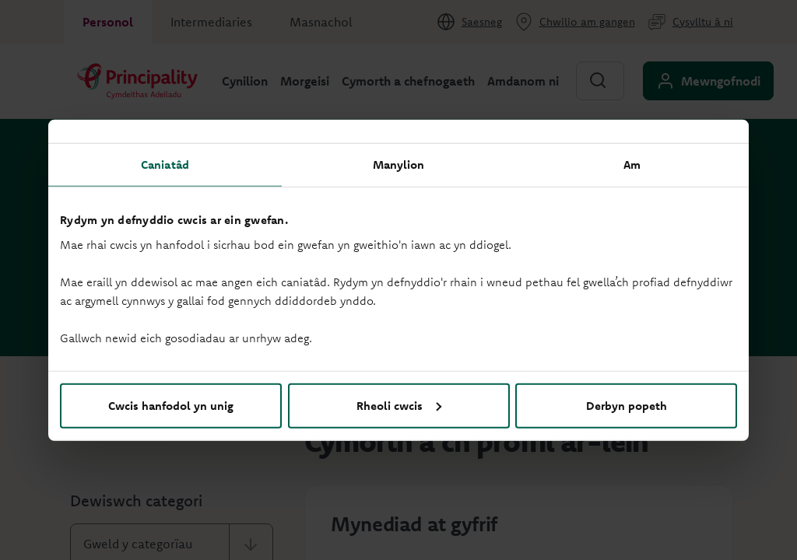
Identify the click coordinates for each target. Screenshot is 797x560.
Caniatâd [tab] (165, 164)
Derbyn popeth (626, 404)
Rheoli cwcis (398, 404)
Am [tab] (632, 164)
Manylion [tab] (399, 164)
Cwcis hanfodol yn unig (170, 404)
